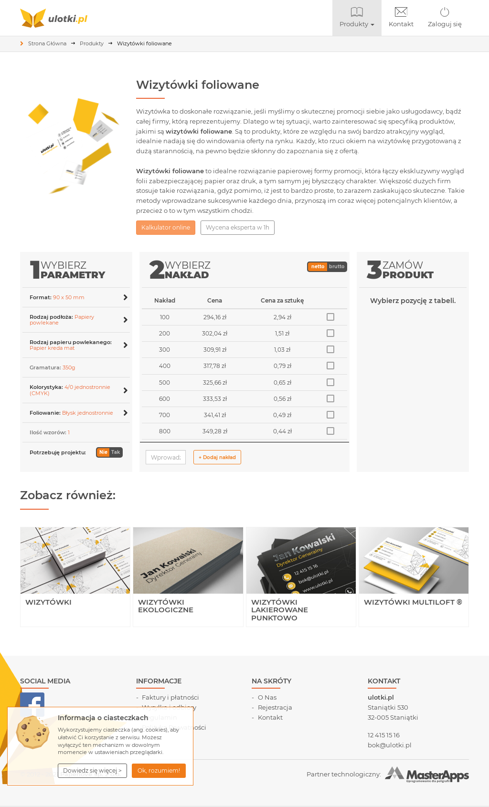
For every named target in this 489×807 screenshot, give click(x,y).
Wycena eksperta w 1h (237, 227)
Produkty (92, 43)
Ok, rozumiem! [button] (159, 770)
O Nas (267, 697)
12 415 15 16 (384, 735)
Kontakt (401, 17)
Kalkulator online (165, 227)
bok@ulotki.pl (390, 745)
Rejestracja (275, 707)
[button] (92, 771)
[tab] (76, 297)
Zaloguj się (445, 17)
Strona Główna (47, 43)
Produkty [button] (361, 17)
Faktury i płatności (170, 697)
